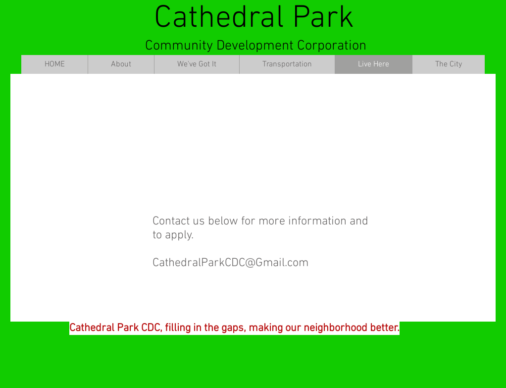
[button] (121, 64)
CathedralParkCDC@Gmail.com (230, 263)
